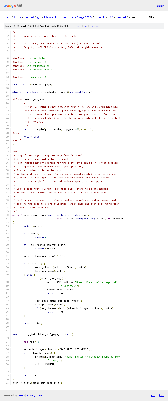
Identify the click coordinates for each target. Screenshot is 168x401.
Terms (41, 395)
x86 (110, 17)
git (39, 17)
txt (153, 395)
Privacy (31, 395)
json (161, 395)
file (76, 26)
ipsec (63, 17)
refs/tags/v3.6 (81, 17)
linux (7, 17)
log (86, 26)
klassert (50, 17)
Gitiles (21, 395)
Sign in (160, 5)
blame (95, 26)
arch (101, 17)
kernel (29, 17)
